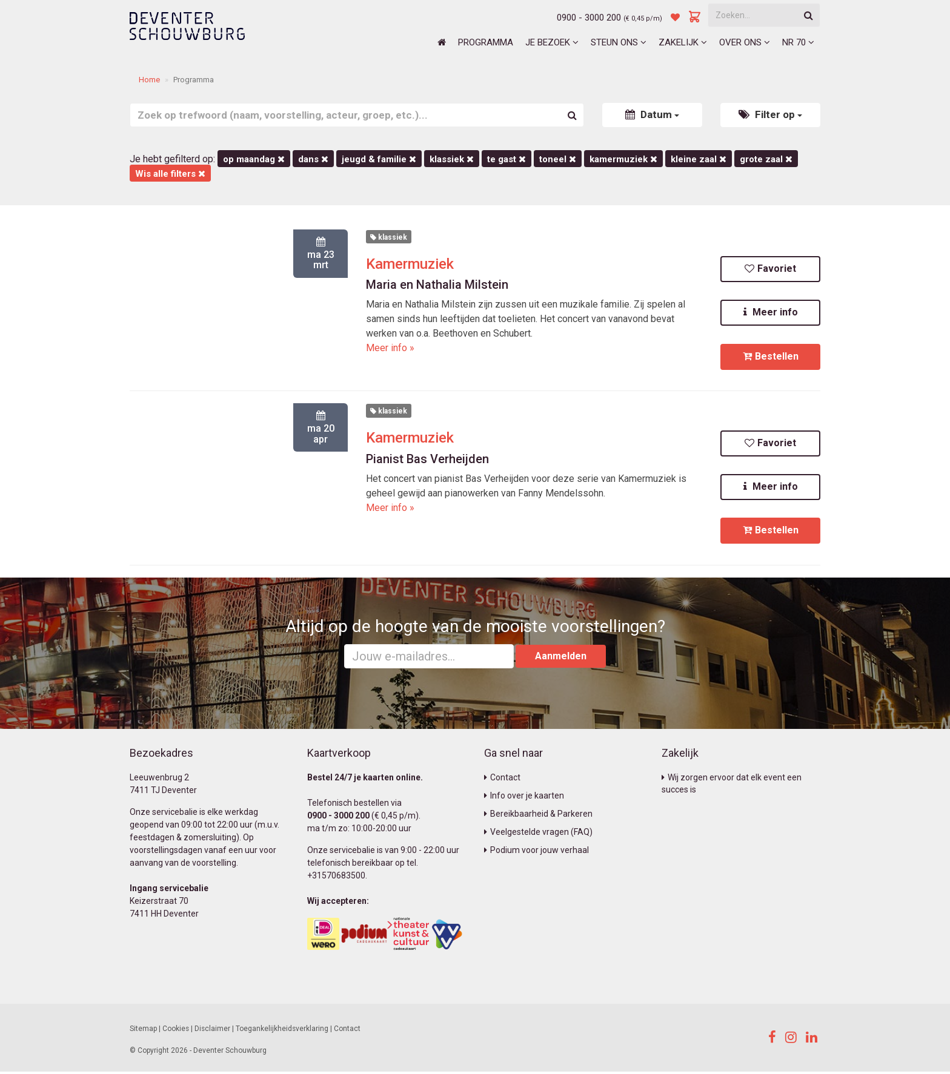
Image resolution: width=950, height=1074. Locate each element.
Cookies (175, 1030)
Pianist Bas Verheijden (427, 459)
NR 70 (798, 42)
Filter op (770, 114)
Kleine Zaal (698, 159)
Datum (652, 114)
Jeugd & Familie (379, 159)
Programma (485, 42)
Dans (313, 159)
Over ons (744, 42)
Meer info (770, 312)
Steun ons (618, 42)
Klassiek (452, 159)
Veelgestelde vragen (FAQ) (538, 833)
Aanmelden (560, 658)
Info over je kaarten (524, 797)
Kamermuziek (410, 263)
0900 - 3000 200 (589, 17)
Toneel (557, 159)
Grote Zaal (766, 159)
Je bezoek (552, 42)
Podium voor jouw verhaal (536, 852)
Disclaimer (212, 1030)
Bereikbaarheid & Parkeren (538, 815)
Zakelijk (683, 42)
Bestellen (771, 357)
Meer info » (390, 348)
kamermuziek (623, 159)
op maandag (254, 159)
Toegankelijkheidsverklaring (282, 1030)
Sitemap (143, 1030)
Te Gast (506, 159)
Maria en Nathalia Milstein (437, 284)
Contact (502, 779)
